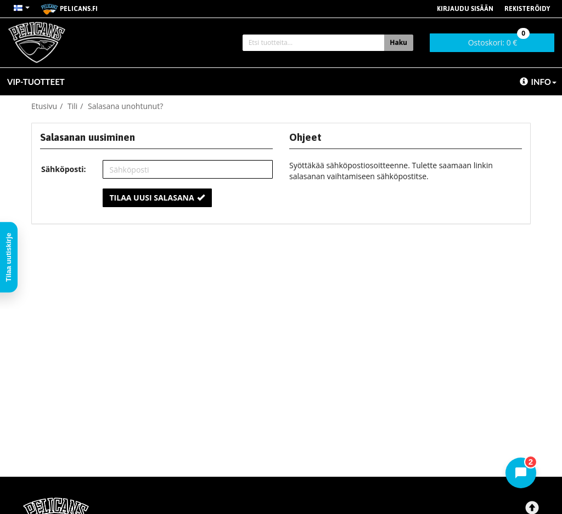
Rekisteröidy (527, 9)
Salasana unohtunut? (125, 106)
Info (538, 82)
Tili (72, 106)
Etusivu (44, 106)
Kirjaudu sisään (465, 9)
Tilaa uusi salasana (157, 197)
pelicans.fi (69, 9)
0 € (499, 40)
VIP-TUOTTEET (36, 82)
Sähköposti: (63, 169)
